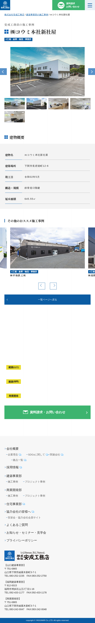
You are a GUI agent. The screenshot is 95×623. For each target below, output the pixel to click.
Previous (3, 71)
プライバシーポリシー (21, 540)
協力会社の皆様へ (20, 511)
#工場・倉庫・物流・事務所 (18, 39)
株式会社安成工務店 (14, 14)
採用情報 (14, 467)
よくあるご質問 (17, 525)
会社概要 (12, 448)
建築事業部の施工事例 (37, 14)
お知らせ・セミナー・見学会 (26, 532)
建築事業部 (14, 476)
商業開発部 (14, 490)
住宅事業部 (15, 504)
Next (91, 71)
